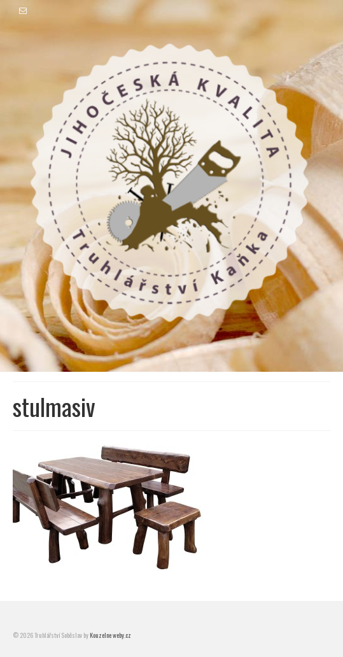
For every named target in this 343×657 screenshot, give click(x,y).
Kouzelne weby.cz (110, 635)
